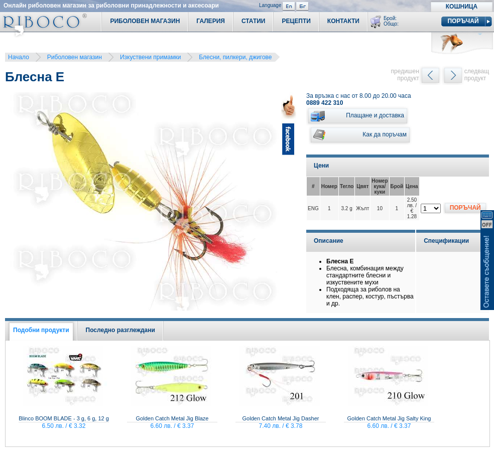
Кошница (461, 6)
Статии (253, 21)
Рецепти (296, 21)
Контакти (343, 21)
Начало (18, 57)
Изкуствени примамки (150, 57)
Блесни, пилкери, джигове (235, 57)
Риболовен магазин (74, 57)
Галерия (210, 21)
